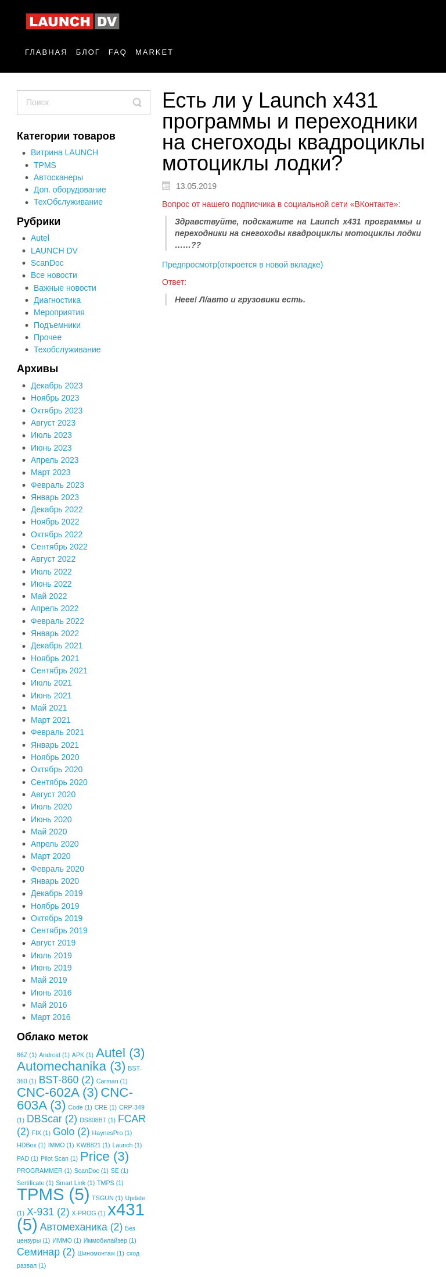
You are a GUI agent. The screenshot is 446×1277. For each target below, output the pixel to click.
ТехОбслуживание (68, 201)
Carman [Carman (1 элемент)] (112, 1081)
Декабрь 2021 (57, 645)
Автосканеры (58, 177)
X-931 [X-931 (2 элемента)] (48, 1212)
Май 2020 (49, 831)
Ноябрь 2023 (55, 397)
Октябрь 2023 (56, 410)
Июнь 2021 (51, 695)
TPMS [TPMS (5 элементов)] (53, 1194)
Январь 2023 (55, 497)
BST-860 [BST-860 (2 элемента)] (66, 1080)
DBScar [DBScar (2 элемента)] (52, 1119)
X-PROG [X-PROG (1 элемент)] (88, 1213)
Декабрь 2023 (57, 385)
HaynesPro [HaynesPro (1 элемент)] (112, 1132)
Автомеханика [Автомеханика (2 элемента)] (81, 1227)
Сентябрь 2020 (59, 782)
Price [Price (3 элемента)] (104, 1156)
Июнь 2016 (51, 992)
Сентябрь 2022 (59, 546)
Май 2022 (49, 596)
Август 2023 (53, 422)
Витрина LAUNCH (64, 152)
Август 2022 (53, 558)
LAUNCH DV (54, 250)
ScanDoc (47, 262)
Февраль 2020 (57, 868)
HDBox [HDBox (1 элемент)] (31, 1145)
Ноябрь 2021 (55, 658)
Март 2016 (51, 1017)
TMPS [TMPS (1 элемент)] (110, 1182)
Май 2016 (49, 1005)
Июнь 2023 (51, 447)
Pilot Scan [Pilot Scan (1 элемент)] (59, 1158)
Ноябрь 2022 (55, 521)
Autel (40, 237)
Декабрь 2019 (57, 893)
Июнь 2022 (51, 583)
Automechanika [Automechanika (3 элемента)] (71, 1066)
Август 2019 (53, 942)
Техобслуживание (67, 349)
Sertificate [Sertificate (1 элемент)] (35, 1182)
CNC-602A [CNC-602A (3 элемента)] (57, 1092)
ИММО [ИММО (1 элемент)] (66, 1240)
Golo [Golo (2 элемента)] (71, 1131)
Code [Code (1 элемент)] (80, 1107)
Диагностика (57, 300)
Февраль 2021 (57, 732)
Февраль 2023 (57, 485)
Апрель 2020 (55, 843)
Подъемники (57, 325)
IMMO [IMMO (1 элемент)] (61, 1145)
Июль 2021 (51, 682)
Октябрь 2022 (56, 534)
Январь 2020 (55, 881)
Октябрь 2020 (56, 769)
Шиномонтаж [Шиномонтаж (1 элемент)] (100, 1253)
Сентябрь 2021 (59, 670)
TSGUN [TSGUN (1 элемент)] (107, 1197)
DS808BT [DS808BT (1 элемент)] (98, 1120)
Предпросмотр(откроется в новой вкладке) (242, 264)
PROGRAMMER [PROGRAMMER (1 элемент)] (44, 1170)
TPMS (45, 165)
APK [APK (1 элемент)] (82, 1054)
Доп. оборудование (70, 189)
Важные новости (65, 288)
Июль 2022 (51, 571)
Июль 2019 (51, 955)
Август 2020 (53, 794)
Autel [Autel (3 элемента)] (120, 1053)
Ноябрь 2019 (55, 906)
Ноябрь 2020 (55, 757)
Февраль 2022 (57, 621)
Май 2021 (49, 707)
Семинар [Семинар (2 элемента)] (46, 1252)
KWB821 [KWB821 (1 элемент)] (93, 1145)
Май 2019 (49, 979)
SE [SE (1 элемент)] (119, 1170)
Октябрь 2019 (56, 918)
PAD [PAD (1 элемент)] (27, 1158)
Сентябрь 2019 (59, 930)
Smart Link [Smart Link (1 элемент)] (75, 1182)
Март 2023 (51, 472)
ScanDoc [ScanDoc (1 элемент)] (91, 1170)
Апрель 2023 (55, 460)
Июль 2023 (51, 435)
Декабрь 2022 (57, 509)
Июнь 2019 (51, 967)
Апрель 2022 (55, 608)
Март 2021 (51, 720)
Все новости (54, 275)
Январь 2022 (55, 633)
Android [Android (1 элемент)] (54, 1054)
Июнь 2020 (51, 819)
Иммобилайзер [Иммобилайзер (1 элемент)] (110, 1240)
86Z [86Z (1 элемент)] (27, 1054)
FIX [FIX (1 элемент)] (41, 1132)
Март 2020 (51, 856)
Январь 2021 (55, 745)
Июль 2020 (51, 806)
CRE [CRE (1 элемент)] (106, 1107)
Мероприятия (59, 312)
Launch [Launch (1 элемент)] (127, 1145)
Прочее (48, 337)
